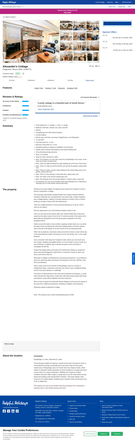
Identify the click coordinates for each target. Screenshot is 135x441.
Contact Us (110, 2)
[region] (67, 434)
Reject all (103, 434)
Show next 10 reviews (90, 116)
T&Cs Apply (67, 12)
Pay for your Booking (75, 422)
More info (72, 419)
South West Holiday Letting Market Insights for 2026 (116, 418)
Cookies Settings (90, 434)
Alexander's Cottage (15, 66)
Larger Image (10, 60)
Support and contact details (77, 405)
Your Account (126, 2)
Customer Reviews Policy (77, 416)
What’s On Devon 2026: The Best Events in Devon (115, 411)
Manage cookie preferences (77, 413)
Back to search (10, 17)
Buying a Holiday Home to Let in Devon (113, 415)
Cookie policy (73, 411)
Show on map (90, 80)
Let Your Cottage (100, 2)
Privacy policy (73, 408)
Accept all (117, 434)
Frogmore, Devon (17, 69)
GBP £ (117, 2)
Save (92, 66)
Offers (129, 6)
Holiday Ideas (121, 6)
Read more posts (107, 422)
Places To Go (112, 6)
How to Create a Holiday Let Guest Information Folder (112, 406)
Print (98, 66)
